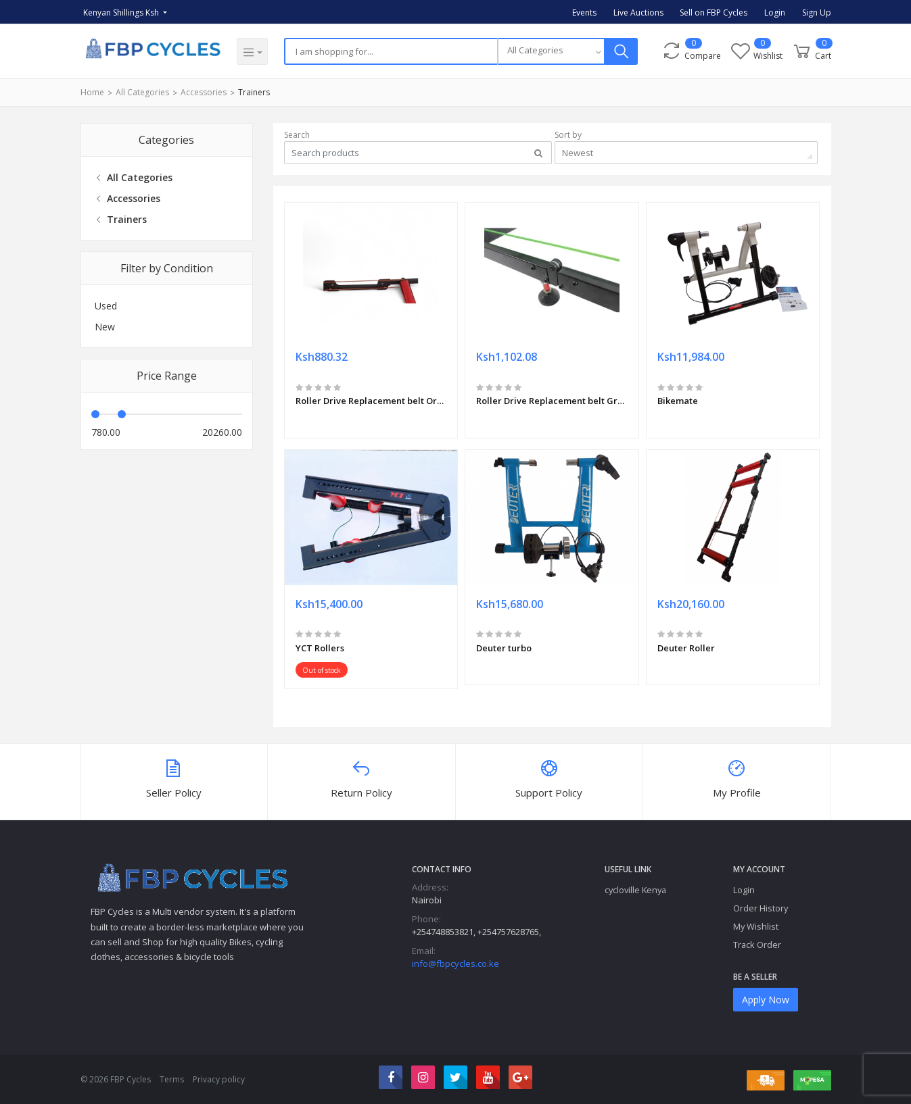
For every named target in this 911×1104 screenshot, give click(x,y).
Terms (172, 1079)
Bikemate (677, 401)
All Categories (142, 92)
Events (584, 12)
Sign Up (816, 12)
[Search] (390, 51)
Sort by (568, 135)
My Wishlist (755, 926)
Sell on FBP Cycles (713, 12)
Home (92, 92)
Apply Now (765, 999)
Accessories (204, 92)
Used (106, 305)
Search (297, 135)
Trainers (254, 92)
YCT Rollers (320, 648)
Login (774, 12)
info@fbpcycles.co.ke (455, 963)
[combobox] (551, 51)
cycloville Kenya (635, 890)
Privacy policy (219, 1079)
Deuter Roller (686, 648)
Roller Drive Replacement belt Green (552, 401)
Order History (760, 908)
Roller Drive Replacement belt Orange (371, 401)
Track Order (757, 944)
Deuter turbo (504, 648)
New (105, 326)
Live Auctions (638, 12)
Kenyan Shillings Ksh (122, 12)
